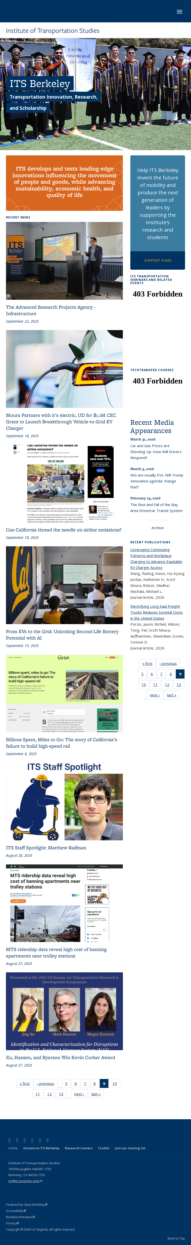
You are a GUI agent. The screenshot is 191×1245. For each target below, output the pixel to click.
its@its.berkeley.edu (25, 1181)
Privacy (12, 1223)
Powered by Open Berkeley (27, 1204)
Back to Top (176, 1238)
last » (98, 1095)
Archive (157, 527)
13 (63, 1095)
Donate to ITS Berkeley (41, 1148)
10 (116, 1084)
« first (26, 1084)
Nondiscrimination (20, 1217)
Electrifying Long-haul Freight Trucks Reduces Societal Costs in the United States (156, 612)
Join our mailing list (130, 1148)
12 (51, 1095)
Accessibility (16, 1211)
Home (13, 1148)
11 (39, 1095)
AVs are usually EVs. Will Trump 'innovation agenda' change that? (156, 480)
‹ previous (47, 1084)
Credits (103, 1148)
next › (81, 1095)
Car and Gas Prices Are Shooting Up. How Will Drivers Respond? (156, 451)
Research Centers (79, 1148)
